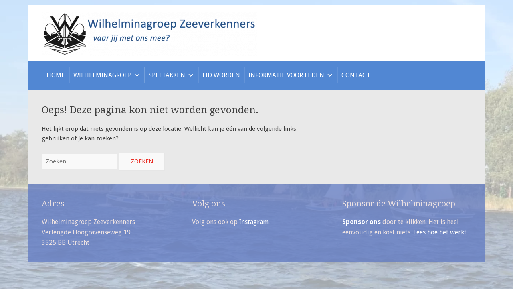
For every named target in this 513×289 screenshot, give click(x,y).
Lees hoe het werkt (440, 232)
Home (55, 75)
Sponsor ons (361, 222)
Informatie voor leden (290, 75)
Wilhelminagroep (106, 75)
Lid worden (221, 75)
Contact (355, 75)
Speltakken (171, 75)
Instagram (254, 222)
